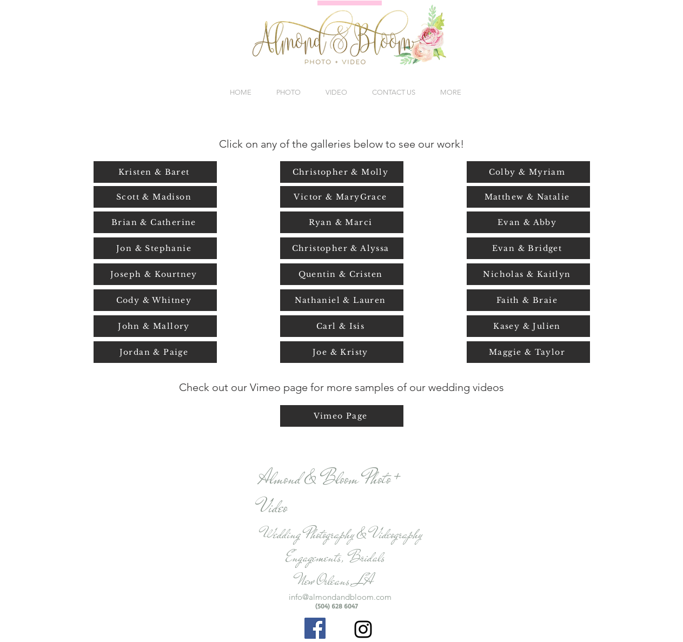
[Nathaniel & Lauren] (341, 300)
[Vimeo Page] (341, 416)
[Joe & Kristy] (341, 352)
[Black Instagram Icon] (363, 629)
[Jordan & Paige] (155, 352)
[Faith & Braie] (528, 300)
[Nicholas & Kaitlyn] (528, 274)
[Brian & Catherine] (155, 222)
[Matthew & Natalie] (528, 197)
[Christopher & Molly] (341, 172)
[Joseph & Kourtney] (155, 274)
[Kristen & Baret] (155, 172)
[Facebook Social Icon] (315, 628)
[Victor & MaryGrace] (341, 197)
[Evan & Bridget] (528, 248)
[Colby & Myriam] (528, 172)
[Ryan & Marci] (341, 222)
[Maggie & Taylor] (528, 352)
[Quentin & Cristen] (341, 274)
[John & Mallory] (155, 326)
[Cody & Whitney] (155, 300)
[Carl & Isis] (341, 326)
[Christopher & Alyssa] (341, 248)
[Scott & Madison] (155, 197)
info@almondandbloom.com (340, 597)
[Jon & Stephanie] (155, 248)
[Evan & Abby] (528, 222)
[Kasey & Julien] (528, 326)
